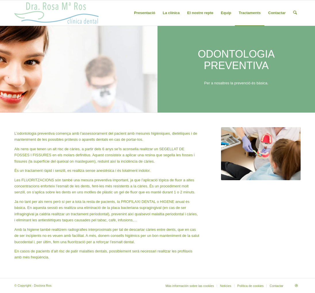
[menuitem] (144, 13)
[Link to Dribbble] (296, 285)
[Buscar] (295, 13)
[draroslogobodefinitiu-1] (56, 13)
